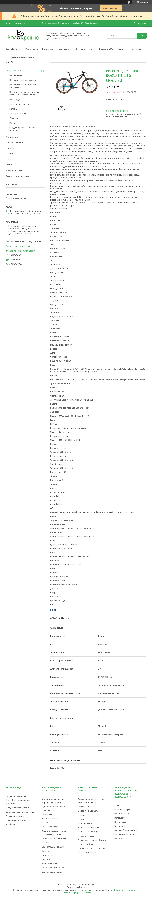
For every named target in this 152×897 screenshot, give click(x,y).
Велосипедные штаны (125, 834)
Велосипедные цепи (88, 810)
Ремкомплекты (49, 863)
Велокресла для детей (53, 867)
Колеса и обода (86, 844)
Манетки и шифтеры (88, 852)
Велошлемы (120, 822)
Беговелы (14, 108)
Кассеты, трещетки (87, 835)
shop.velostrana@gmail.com (21, 251)
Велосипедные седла (88, 831)
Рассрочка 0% (106, 48)
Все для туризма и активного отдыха (23, 129)
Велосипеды (15, 75)
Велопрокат (48, 48)
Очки (117, 805)
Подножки (47, 855)
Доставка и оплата (85, 48)
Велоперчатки (121, 813)
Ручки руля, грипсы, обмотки (92, 840)
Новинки (122, 48)
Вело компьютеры (51, 826)
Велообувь (119, 838)
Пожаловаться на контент (126, 890)
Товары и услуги (14, 70)
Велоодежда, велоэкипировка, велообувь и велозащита (24, 93)
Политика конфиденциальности (76, 892)
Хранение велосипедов (22, 57)
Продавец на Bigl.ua (76, 887)
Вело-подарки (16, 99)
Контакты (136, 48)
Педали (82, 815)
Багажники (47, 814)
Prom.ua (90, 884)
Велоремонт (65, 48)
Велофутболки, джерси (125, 830)
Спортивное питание (20, 104)
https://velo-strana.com (19, 246)
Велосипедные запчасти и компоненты (22, 86)
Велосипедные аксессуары (22, 79)
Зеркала (46, 859)
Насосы (45, 842)
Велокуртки (120, 826)
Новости (10, 148)
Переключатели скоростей (91, 848)
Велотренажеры (17, 113)
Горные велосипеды (16, 796)
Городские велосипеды (17, 807)
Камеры (82, 819)
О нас (8, 159)
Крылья (45, 851)
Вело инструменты (51, 818)
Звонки (45, 822)
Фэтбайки (11, 824)
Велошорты (120, 817)
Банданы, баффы (122, 809)
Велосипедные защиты (53, 846)
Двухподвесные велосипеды (20, 811)
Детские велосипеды (16, 816)
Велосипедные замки (52, 871)
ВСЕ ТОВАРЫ (12, 48)
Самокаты (14, 118)
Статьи (9, 153)
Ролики (13, 122)
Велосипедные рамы (88, 827)
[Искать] (142, 36)
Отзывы (10, 164)
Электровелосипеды (16, 820)
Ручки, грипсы (85, 806)
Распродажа (31, 48)
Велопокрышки (85, 823)
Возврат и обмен (14, 170)
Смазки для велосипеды (54, 838)
